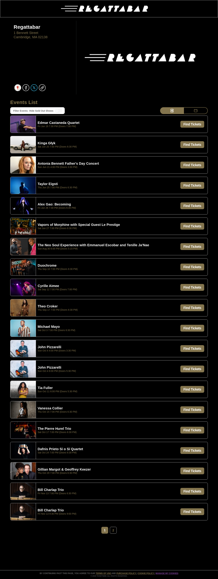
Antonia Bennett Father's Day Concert (68, 164)
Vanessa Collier (50, 408)
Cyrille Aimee (48, 286)
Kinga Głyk (46, 143)
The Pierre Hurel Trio (54, 429)
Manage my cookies (167, 573)
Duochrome (47, 265)
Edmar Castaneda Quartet (59, 123)
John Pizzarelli (49, 347)
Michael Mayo (49, 327)
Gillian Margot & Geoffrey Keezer (64, 469)
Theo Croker (48, 306)
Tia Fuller (45, 388)
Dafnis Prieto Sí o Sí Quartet (60, 449)
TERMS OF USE (103, 573)
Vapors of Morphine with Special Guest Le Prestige (79, 225)
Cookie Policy (146, 573)
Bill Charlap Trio (51, 490)
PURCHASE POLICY (126, 573)
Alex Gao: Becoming (54, 204)
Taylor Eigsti (48, 184)
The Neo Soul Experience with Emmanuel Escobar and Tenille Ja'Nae (93, 245)
